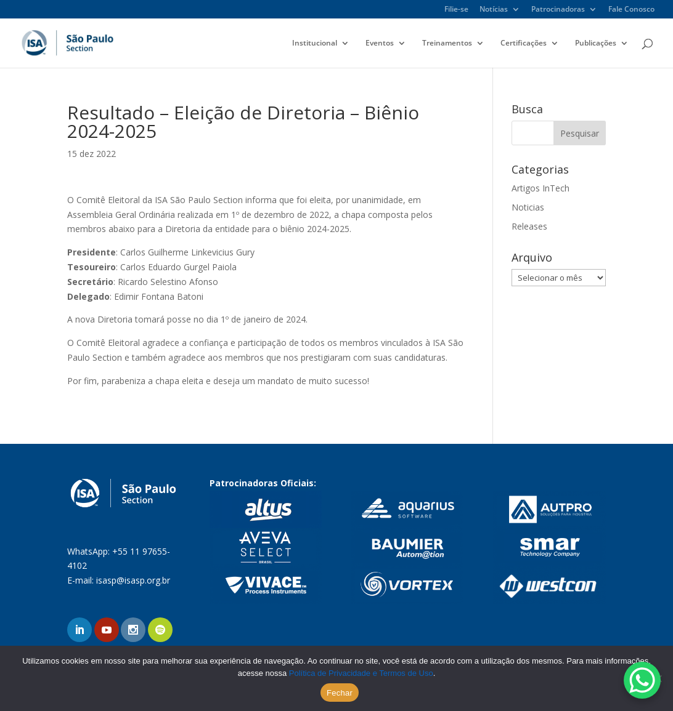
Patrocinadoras (558, 10)
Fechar (340, 692)
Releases (529, 226)
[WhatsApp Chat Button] (642, 680)
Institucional (314, 43)
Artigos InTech (540, 188)
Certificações (523, 43)
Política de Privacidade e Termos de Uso (361, 673)
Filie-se (456, 10)
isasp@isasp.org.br (133, 580)
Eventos (379, 43)
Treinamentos (447, 43)
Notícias (493, 10)
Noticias (528, 207)
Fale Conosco (631, 10)
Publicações (595, 43)
